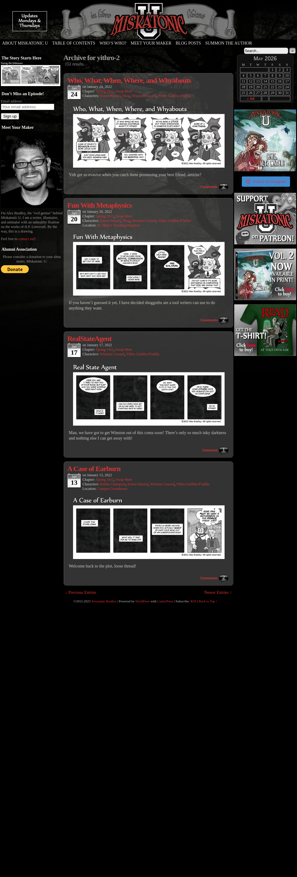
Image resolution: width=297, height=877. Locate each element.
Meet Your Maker (151, 43)
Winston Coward (144, 96)
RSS (194, 601)
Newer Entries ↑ (218, 592)
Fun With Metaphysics (99, 205)
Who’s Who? (112, 43)
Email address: (11, 101)
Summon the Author (228, 43)
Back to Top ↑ (208, 601)
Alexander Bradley (103, 601)
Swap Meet (123, 91)
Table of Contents (73, 43)
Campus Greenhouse (112, 489)
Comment (210, 450)
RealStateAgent (89, 339)
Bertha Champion (113, 484)
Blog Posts (188, 43)
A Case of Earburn (94, 469)
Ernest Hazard (110, 96)
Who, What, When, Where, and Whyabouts (129, 80)
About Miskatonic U (25, 43)
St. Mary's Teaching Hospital (118, 225)
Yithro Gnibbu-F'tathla (174, 96)
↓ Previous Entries (80, 592)
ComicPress (165, 601)
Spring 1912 (105, 91)
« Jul (250, 98)
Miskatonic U (148, 33)
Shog (126, 96)
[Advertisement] (264, 362)
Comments (209, 187)
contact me (26, 239)
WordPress (142, 601)
